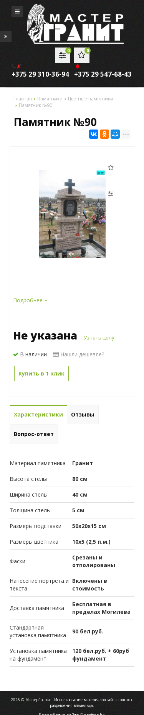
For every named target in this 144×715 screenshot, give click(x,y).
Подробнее (30, 300)
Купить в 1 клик (41, 373)
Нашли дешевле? (78, 354)
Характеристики (38, 414)
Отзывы (82, 414)
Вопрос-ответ (34, 434)
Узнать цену (99, 337)
